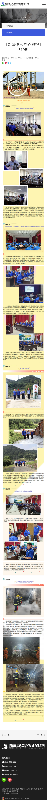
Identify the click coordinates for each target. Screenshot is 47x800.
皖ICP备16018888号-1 (10, 791)
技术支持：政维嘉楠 (10, 793)
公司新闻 (9, 27)
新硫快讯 (9, 33)
